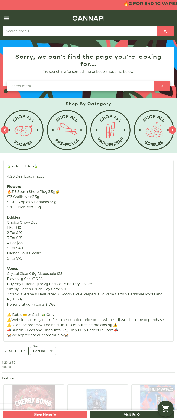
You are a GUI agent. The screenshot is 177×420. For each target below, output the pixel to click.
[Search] (165, 31)
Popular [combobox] (39, 351)
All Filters (15, 351)
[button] (6, 18)
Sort (36, 346)
